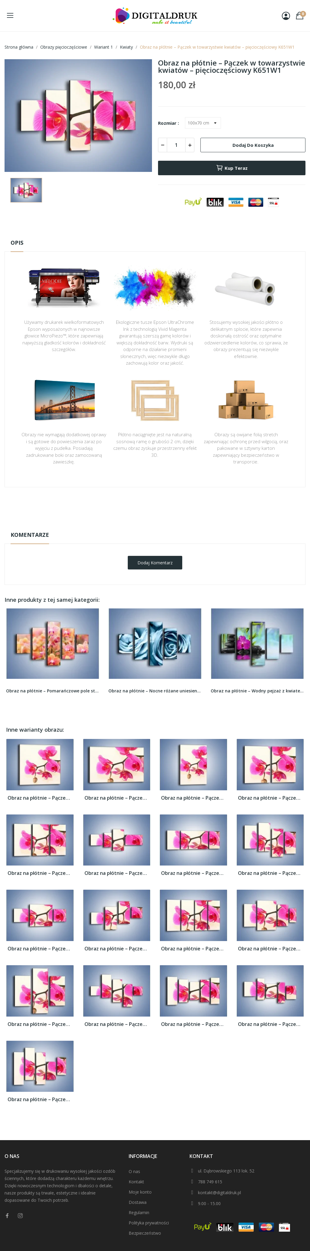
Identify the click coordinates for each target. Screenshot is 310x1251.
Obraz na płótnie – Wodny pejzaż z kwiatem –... (257, 691)
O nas (134, 1171)
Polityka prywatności (149, 1223)
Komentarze (30, 534)
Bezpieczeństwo (145, 1233)
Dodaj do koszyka (253, 145)
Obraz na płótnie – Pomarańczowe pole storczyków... (52, 691)
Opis (17, 242)
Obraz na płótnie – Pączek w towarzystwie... (40, 798)
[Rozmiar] (203, 123)
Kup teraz (232, 168)
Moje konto (140, 1192)
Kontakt (136, 1182)
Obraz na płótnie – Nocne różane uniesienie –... (155, 691)
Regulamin (139, 1212)
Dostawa (138, 1202)
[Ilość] (176, 145)
